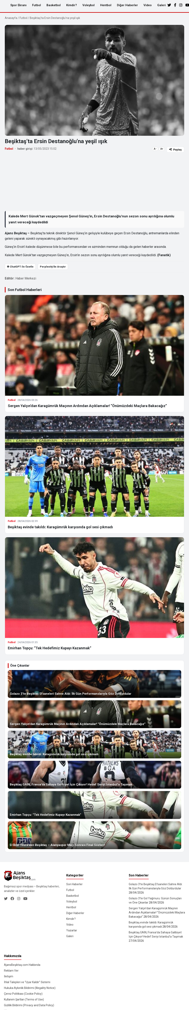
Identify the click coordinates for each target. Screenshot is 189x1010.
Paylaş (175, 149)
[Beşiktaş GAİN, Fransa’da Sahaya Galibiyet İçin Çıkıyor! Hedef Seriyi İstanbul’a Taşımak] (94, 775)
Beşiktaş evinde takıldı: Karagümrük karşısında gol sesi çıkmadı (60, 527)
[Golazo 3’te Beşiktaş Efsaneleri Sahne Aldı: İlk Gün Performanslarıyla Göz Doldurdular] (94, 684)
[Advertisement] (88, 181)
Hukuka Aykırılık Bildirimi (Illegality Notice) (29, 987)
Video (147, 5)
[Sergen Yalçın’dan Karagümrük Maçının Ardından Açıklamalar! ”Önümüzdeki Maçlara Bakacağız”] (94, 714)
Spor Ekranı (18, 5)
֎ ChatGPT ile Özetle (20, 266)
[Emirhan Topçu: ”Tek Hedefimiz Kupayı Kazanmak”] (94, 805)
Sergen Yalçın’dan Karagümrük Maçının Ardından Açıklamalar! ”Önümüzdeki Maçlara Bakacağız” (87, 406)
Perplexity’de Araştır (53, 266)
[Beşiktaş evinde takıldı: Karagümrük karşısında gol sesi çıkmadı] (94, 744)
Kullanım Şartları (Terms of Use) (24, 999)
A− (155, 148)
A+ (161, 148)
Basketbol (54, 5)
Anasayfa (11, 18)
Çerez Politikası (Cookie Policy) (23, 993)
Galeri (161, 5)
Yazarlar (71, 930)
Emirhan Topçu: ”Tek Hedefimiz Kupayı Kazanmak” (49, 648)
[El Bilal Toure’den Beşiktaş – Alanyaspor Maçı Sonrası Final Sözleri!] (94, 835)
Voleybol (88, 5)
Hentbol (105, 5)
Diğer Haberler (127, 5)
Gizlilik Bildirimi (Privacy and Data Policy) (29, 1005)
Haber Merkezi (25, 278)
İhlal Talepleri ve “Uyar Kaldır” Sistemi (27, 982)
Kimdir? (71, 5)
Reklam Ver (11, 970)
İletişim (8, 976)
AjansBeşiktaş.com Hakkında (22, 964)
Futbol (36, 5)
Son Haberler (74, 884)
